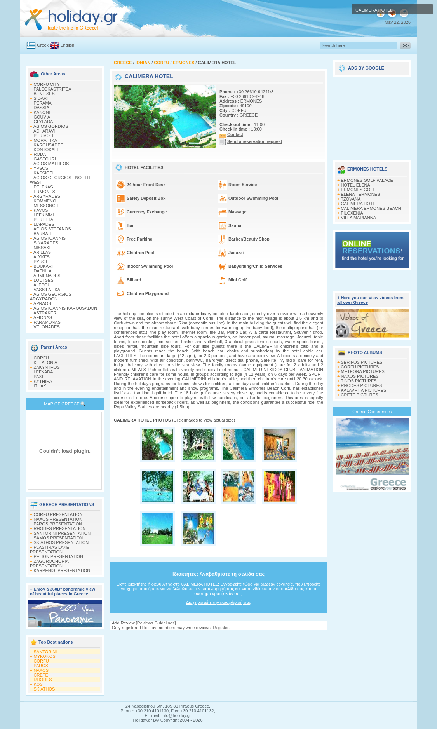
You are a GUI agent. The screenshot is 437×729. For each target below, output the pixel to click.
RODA (40, 154)
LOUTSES (44, 280)
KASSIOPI (44, 173)
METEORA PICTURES (363, 371)
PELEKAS (43, 187)
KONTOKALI (46, 149)
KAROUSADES (48, 145)
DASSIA (41, 107)
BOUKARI (43, 266)
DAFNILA (43, 271)
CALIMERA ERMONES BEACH (371, 208)
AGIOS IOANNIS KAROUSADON (65, 308)
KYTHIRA (43, 381)
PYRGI (40, 261)
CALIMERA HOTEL (359, 203)
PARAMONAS (47, 322)
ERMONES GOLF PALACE (367, 180)
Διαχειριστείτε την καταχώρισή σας (218, 602)
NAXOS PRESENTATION (58, 519)
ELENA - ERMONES (360, 194)
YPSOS (40, 168)
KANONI (42, 112)
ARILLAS (42, 252)
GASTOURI (45, 159)
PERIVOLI (44, 135)
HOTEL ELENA (355, 185)
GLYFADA (43, 121)
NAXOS (41, 670)
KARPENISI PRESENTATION (62, 570)
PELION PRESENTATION (58, 556)
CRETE (41, 675)
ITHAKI (40, 386)
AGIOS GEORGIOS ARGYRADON (50, 296)
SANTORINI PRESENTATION (62, 533)
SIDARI (41, 98)
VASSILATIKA (47, 289)
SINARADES (46, 243)
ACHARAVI (44, 131)
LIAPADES (44, 224)
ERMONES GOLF (358, 189)
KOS (38, 684)
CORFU (41, 358)
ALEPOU (42, 285)
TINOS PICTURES (358, 380)
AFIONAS (42, 317)
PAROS (41, 665)
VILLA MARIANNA (358, 217)
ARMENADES (47, 275)
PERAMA (43, 103)
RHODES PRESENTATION (60, 528)
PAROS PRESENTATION (58, 523)
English (67, 45)
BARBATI (43, 233)
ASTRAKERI (45, 312)
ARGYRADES (46, 196)
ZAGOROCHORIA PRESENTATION (49, 563)
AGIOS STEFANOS (52, 229)
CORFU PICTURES (360, 366)
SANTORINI (45, 651)
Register (220, 627)
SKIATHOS (44, 689)
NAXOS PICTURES (360, 376)
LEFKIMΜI (44, 215)
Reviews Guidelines (156, 623)
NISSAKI (42, 247)
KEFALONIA (45, 362)
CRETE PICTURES (359, 394)
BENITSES (44, 93)
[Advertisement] (372, 116)
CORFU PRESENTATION (58, 514)
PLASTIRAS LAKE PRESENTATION (49, 549)
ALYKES (41, 257)
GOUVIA (42, 117)
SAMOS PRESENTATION (58, 537)
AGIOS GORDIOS (50, 126)
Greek (43, 45)
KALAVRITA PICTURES (364, 390)
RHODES (43, 679)
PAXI (38, 376)
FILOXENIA (352, 213)
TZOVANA (350, 199)
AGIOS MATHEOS (51, 163)
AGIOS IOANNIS (49, 238)
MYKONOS (45, 656)
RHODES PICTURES (361, 385)
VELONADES (47, 326)
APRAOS (42, 303)
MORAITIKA (45, 140)
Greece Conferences (372, 411)
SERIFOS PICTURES (362, 362)
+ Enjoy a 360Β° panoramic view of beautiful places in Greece (62, 591)
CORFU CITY (47, 84)
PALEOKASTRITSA (52, 89)
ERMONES (45, 191)
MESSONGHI (47, 205)
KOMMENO (45, 201)
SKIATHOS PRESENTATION (61, 542)
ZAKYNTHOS (47, 367)
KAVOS (41, 210)
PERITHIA (44, 219)
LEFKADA (43, 372)
